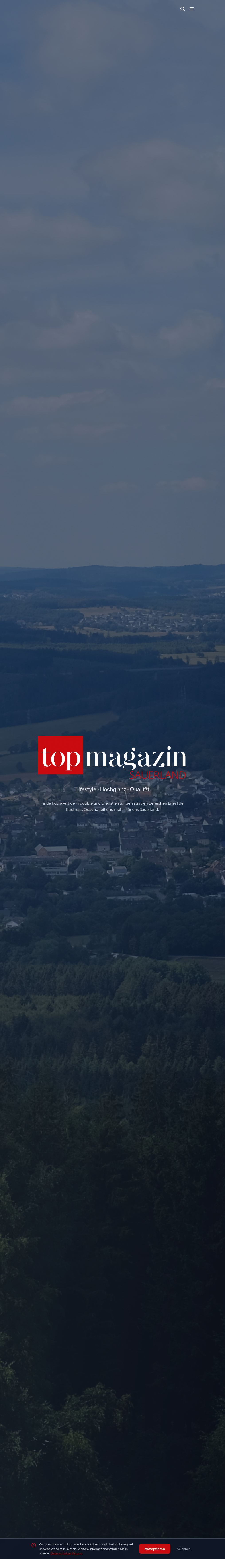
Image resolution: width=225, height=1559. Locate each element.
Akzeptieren (155, 1549)
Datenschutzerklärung (66, 1553)
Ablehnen (184, 1549)
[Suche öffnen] (182, 9)
